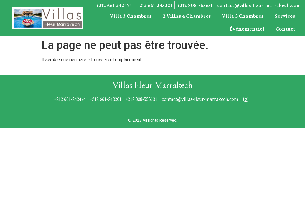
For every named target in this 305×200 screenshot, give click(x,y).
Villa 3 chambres (131, 16)
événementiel (247, 29)
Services (285, 16)
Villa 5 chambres (243, 16)
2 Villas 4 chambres (187, 16)
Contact (285, 29)
